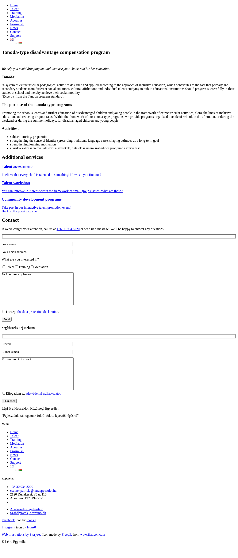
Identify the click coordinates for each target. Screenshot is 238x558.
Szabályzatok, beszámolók (28, 525)
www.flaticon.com (92, 547)
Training (16, 13)
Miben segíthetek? (42, 383)
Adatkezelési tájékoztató (26, 522)
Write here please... (42, 292)
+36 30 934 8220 (68, 229)
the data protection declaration (37, 318)
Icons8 (31, 533)
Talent (14, 9)
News (14, 28)
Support (15, 35)
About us (16, 20)
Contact (15, 32)
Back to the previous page (19, 211)
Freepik (67, 547)
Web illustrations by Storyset (21, 547)
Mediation (17, 16)
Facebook (8, 533)
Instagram (8, 540)
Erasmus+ (17, 24)
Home (14, 5)
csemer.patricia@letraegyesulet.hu (33, 503)
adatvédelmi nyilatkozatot (43, 406)
